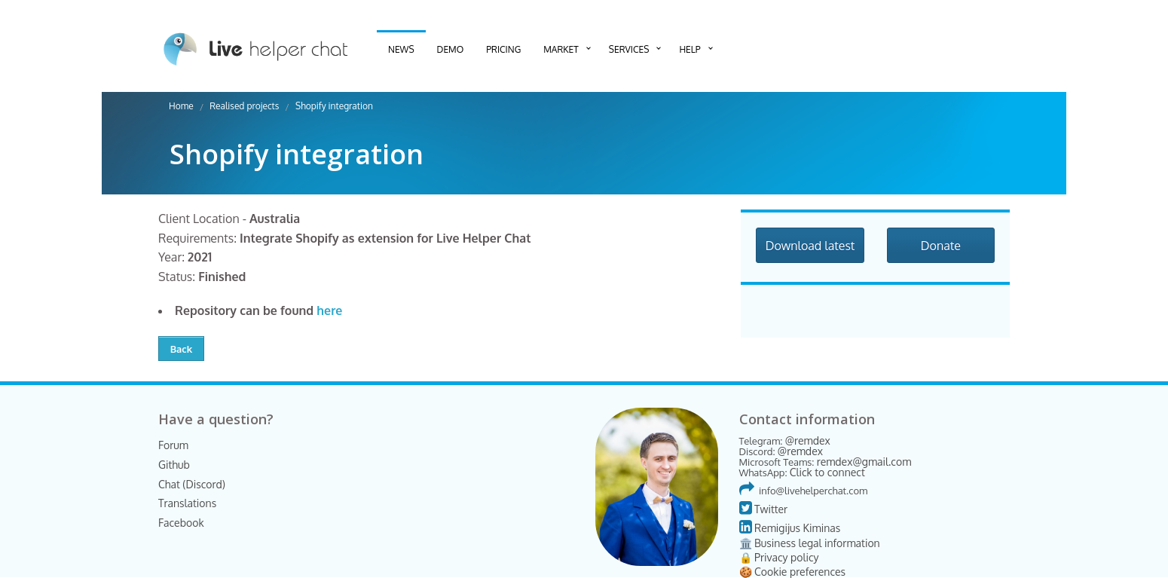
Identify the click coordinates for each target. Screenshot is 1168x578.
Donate (941, 245)
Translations (187, 503)
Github (174, 464)
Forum (173, 445)
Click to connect (827, 472)
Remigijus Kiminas (790, 527)
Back (181, 349)
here (329, 310)
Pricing (503, 49)
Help (689, 49)
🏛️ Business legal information (809, 543)
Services (629, 49)
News (401, 49)
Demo (450, 49)
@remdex (807, 440)
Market (561, 49)
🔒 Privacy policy (779, 557)
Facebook (181, 522)
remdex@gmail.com (864, 461)
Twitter (763, 509)
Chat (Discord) (191, 484)
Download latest (810, 245)
